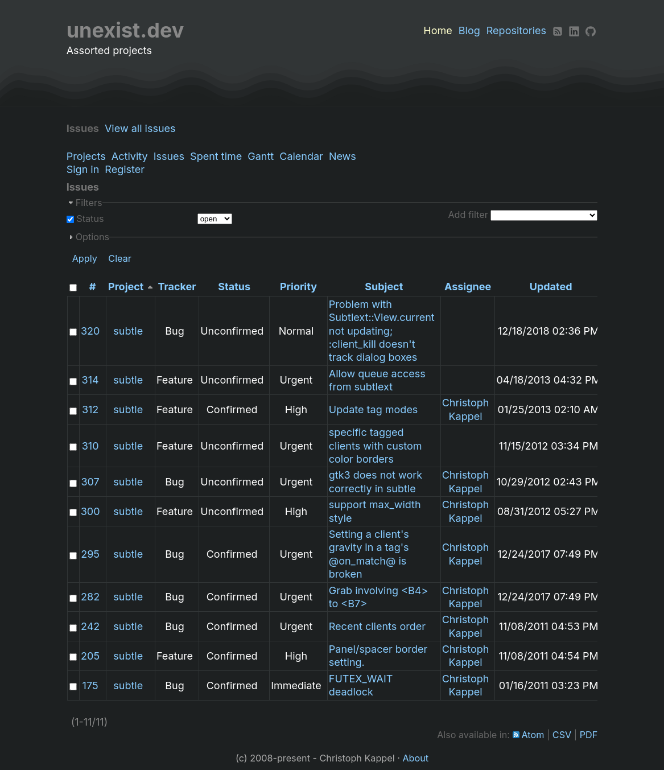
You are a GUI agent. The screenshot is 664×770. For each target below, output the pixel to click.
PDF (589, 734)
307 (90, 482)
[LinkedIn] (574, 30)
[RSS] (557, 30)
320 (90, 331)
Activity (130, 156)
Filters (89, 202)
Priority (298, 287)
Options (92, 236)
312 (90, 409)
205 (90, 656)
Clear (119, 258)
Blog (469, 30)
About (415, 758)
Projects (86, 156)
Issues (169, 156)
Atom (532, 734)
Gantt (261, 156)
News (342, 156)
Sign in (83, 169)
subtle (128, 331)
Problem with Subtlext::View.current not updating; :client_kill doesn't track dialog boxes (382, 331)
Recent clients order (377, 626)
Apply (84, 258)
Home (437, 30)
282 (90, 597)
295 (90, 554)
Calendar (301, 156)
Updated (551, 287)
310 (90, 446)
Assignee (467, 287)
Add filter (468, 214)
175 (90, 685)
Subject (384, 287)
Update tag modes (373, 409)
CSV (561, 734)
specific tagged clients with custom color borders (375, 445)
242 (90, 626)
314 (90, 380)
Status (89, 218)
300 (90, 511)
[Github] (590, 30)
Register (125, 169)
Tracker (177, 287)
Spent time (216, 156)
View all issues (143, 128)
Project (125, 287)
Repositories (516, 30)
